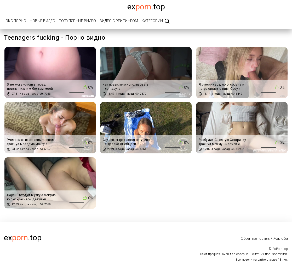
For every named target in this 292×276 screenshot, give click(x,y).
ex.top (23, 237)
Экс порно (16, 21)
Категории (152, 21)
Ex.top (146, 6)
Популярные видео (77, 21)
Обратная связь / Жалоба (264, 238)
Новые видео (42, 21)
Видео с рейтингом (119, 21)
